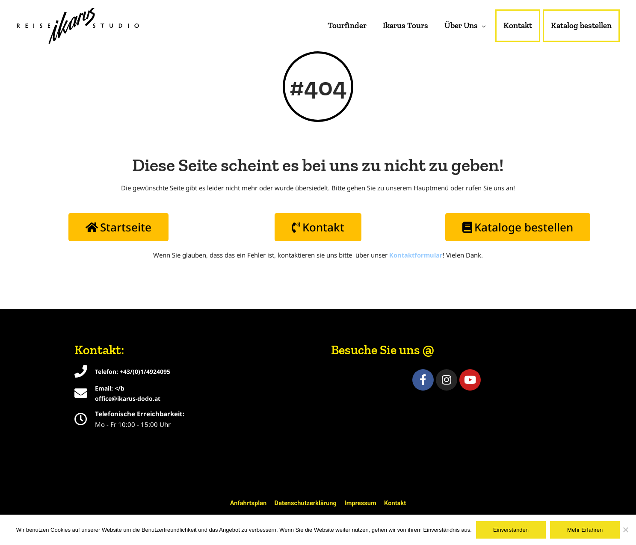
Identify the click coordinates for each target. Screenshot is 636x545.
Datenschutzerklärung (305, 503)
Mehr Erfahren (585, 530)
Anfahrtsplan (247, 503)
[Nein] (625, 529)
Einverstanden (511, 530)
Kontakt (397, 503)
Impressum (361, 503)
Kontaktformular (416, 257)
